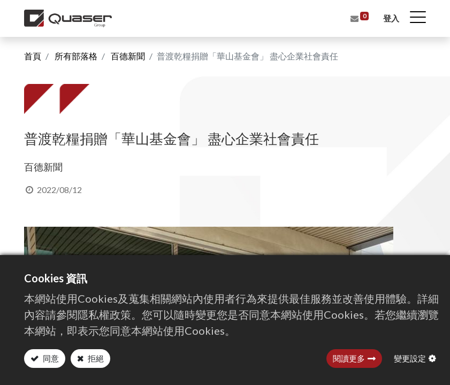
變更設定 (410, 358)
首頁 (32, 56)
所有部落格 (76, 56)
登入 (391, 18)
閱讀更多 (349, 358)
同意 (50, 358)
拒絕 (95, 358)
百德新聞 (128, 56)
